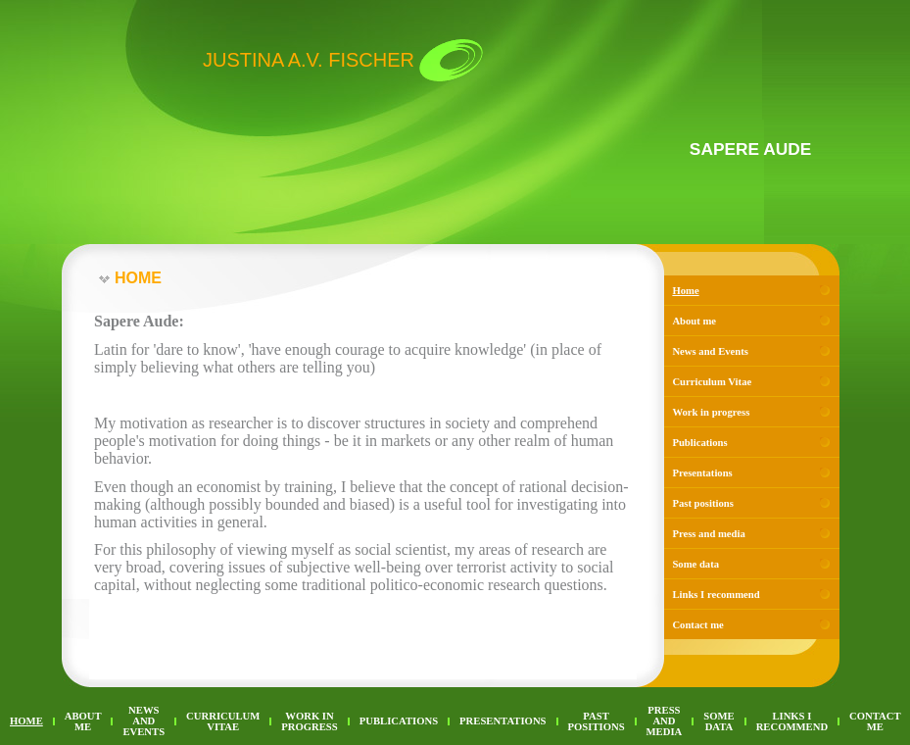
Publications (699, 442)
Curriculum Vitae (711, 381)
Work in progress (710, 412)
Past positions (702, 503)
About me (694, 321)
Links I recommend (715, 594)
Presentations (702, 473)
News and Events (710, 351)
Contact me (697, 625)
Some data (695, 564)
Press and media (708, 533)
